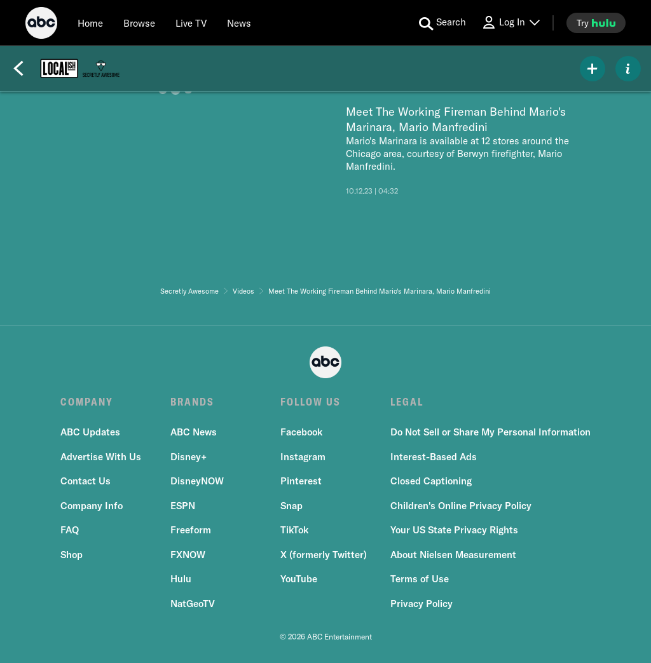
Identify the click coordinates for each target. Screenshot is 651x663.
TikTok (294, 530)
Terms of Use (419, 579)
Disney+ (188, 457)
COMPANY (86, 401)
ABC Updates (90, 432)
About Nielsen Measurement (453, 555)
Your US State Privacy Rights (454, 530)
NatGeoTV (192, 604)
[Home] (90, 23)
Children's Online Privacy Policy (460, 506)
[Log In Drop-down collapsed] (510, 22)
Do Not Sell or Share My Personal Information (490, 432)
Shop (71, 555)
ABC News (193, 432)
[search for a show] (442, 23)
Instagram (303, 457)
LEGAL (406, 401)
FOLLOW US (310, 401)
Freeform (190, 530)
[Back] (18, 68)
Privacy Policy (421, 604)
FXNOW (187, 555)
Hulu (180, 579)
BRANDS (192, 401)
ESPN (182, 506)
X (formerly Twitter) (323, 555)
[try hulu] (596, 23)
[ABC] (41, 25)
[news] (239, 23)
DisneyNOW (197, 481)
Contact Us (85, 481)
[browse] (139, 23)
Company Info (91, 506)
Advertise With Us (100, 457)
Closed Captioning (431, 481)
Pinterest (301, 481)
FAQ (69, 530)
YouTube (298, 579)
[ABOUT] (628, 68)
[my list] (592, 68)
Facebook (301, 432)
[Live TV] (191, 23)
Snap (291, 506)
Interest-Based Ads (433, 457)
